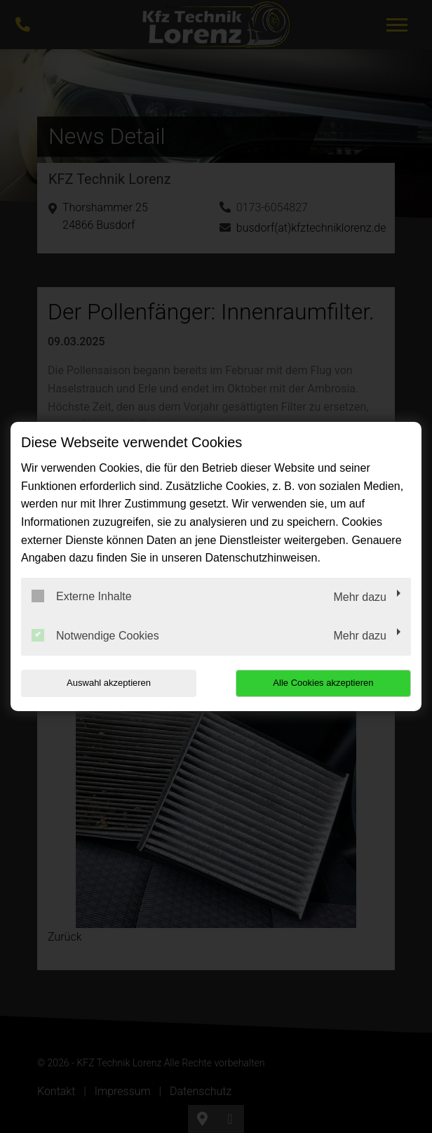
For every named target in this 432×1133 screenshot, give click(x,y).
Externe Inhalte (82, 596)
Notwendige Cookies (95, 635)
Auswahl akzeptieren (109, 682)
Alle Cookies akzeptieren (323, 682)
